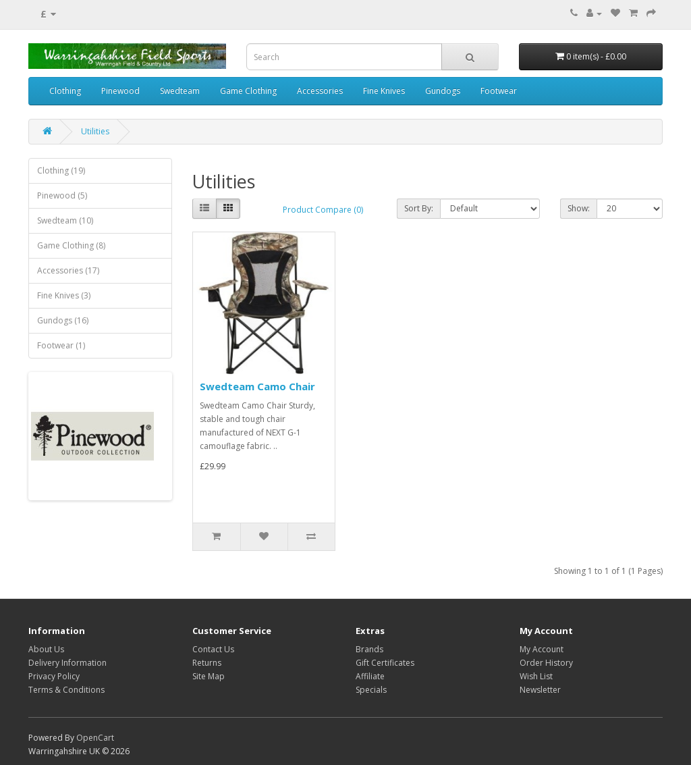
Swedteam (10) (65, 220)
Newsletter (540, 689)
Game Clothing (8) (71, 245)
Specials (371, 689)
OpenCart (95, 737)
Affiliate (370, 676)
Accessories (320, 91)
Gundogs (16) (62, 320)
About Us (46, 649)
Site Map (208, 676)
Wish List (536, 676)
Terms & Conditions (66, 689)
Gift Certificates (385, 662)
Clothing (65, 91)
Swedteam (180, 91)
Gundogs (442, 91)
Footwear (498, 91)
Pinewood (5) (62, 195)
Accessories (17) (68, 270)
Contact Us (213, 649)
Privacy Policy (54, 676)
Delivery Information (67, 662)
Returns (206, 662)
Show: (579, 208)
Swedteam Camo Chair (257, 386)
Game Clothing (248, 91)
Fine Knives (384, 91)
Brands (369, 649)
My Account (541, 649)
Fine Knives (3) (63, 295)
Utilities (95, 131)
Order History (546, 662)
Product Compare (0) (323, 209)
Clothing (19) (61, 170)
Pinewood (120, 91)
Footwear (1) (61, 345)
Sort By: (418, 208)
